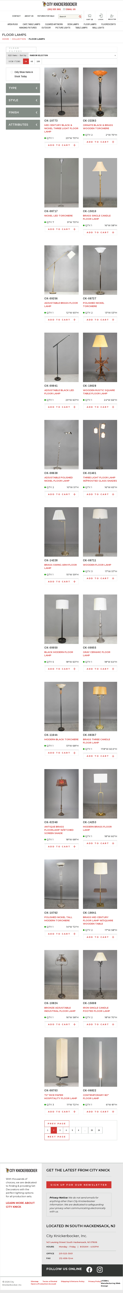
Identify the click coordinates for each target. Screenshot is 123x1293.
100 (38, 61)
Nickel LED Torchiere (58, 215)
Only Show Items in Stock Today (24, 74)
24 (26, 61)
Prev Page (57, 1123)
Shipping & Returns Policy (72, 1281)
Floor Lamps (37, 39)
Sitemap (34, 1281)
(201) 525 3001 (54, 9)
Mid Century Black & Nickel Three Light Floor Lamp (61, 128)
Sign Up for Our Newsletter (79, 1184)
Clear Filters (15, 49)
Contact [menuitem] (16, 16)
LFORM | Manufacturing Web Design (110, 1283)
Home (5, 39)
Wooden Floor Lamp (97, 564)
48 (32, 61)
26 (99, 1130)
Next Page (57, 1136)
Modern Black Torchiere (61, 739)
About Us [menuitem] (29, 16)
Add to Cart (62, 145)
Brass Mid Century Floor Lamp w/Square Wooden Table (98, 920)
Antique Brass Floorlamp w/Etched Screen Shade (59, 830)
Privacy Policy (94, 1281)
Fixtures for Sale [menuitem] (45, 16)
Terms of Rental (49, 1281)
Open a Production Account (43, 1284)
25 (92, 1130)
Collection (19, 39)
